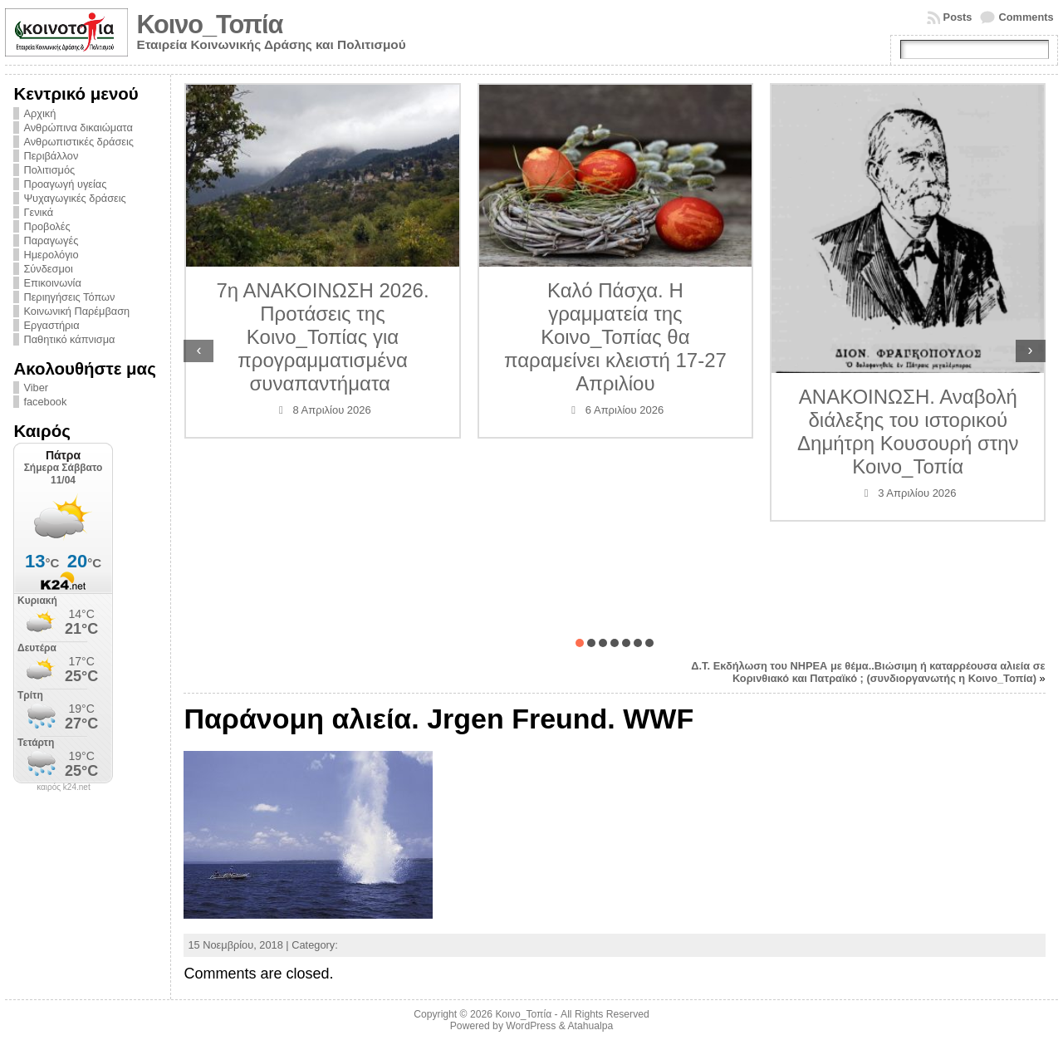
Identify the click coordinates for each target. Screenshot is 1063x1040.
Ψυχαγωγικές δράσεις (74, 198)
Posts (957, 17)
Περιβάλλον (50, 156)
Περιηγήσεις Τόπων (69, 297)
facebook (44, 401)
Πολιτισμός (49, 170)
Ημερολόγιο (50, 254)
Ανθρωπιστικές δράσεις (78, 141)
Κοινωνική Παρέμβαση (76, 311)
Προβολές (46, 226)
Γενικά (38, 212)
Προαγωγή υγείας (64, 184)
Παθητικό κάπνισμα (69, 339)
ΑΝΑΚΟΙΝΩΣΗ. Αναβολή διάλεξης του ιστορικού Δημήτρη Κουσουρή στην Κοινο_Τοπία (907, 431)
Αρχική (39, 113)
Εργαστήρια (51, 325)
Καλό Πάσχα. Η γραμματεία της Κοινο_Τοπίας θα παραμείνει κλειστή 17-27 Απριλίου (615, 337)
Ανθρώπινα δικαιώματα (77, 127)
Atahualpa (590, 1026)
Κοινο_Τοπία (209, 24)
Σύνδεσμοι (47, 268)
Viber (35, 387)
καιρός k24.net (64, 787)
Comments (1025, 17)
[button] (580, 643)
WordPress (531, 1026)
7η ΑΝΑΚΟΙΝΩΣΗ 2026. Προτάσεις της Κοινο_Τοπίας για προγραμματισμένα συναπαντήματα (322, 337)
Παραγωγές (50, 240)
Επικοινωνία (52, 283)
